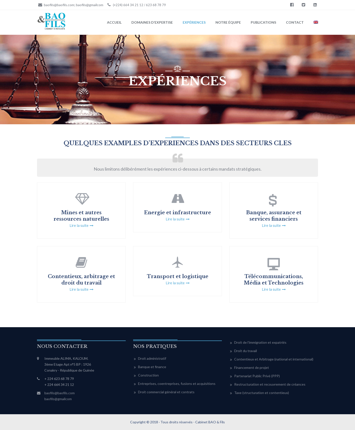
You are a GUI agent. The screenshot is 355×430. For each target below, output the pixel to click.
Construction (148, 375)
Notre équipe (228, 22)
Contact (295, 22)
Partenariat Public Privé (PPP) (257, 376)
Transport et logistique (177, 276)
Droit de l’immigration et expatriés (260, 342)
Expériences (194, 22)
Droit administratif (152, 358)
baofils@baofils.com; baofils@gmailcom (70, 5)
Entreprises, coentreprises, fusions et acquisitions (176, 383)
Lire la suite (79, 225)
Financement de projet (251, 367)
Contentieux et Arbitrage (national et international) (273, 359)
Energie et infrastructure (177, 212)
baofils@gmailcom (58, 399)
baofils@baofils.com (59, 393)
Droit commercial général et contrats (166, 392)
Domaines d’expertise (152, 22)
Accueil (114, 22)
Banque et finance (152, 367)
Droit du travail (245, 351)
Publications (263, 22)
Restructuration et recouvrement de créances (269, 384)
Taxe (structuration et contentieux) (261, 393)
